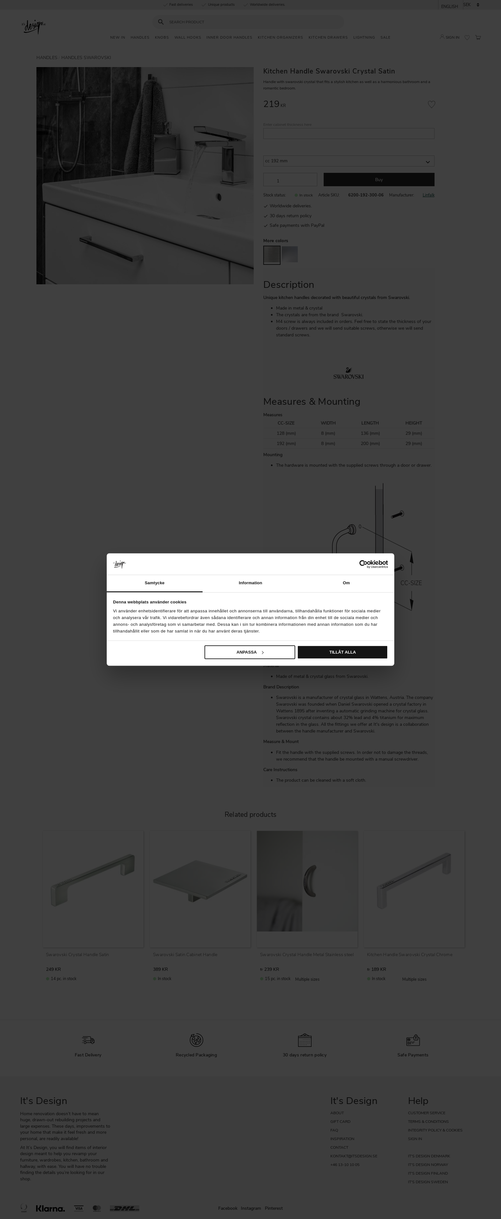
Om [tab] (346, 583)
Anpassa (249, 652)
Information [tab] (250, 583)
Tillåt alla (342, 652)
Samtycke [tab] (155, 583)
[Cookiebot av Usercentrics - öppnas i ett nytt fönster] (360, 564)
